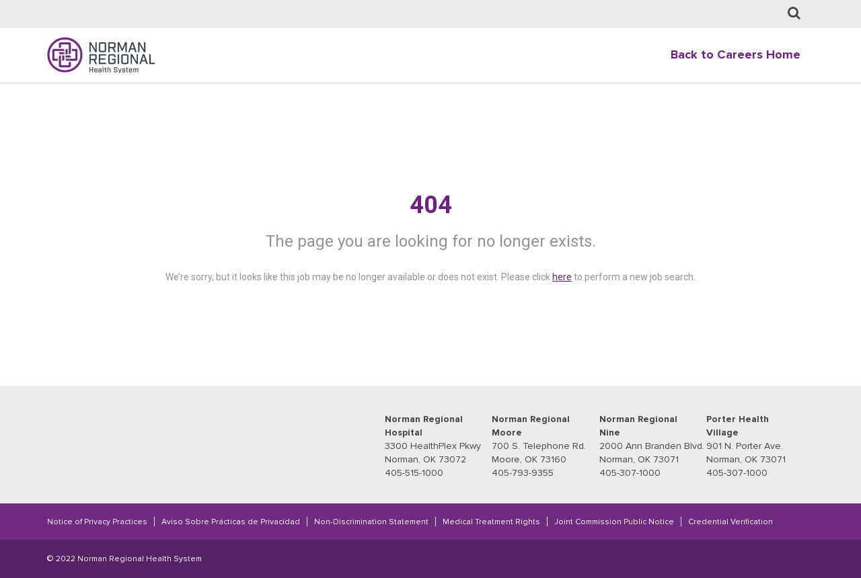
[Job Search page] (794, 13)
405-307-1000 (630, 473)
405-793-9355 (523, 473)
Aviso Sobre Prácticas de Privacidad (230, 521)
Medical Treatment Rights (491, 521)
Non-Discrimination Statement (371, 521)
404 (431, 205)
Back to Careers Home (735, 55)
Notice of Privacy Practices (97, 521)
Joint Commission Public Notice (614, 521)
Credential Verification (730, 521)
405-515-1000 (414, 473)
